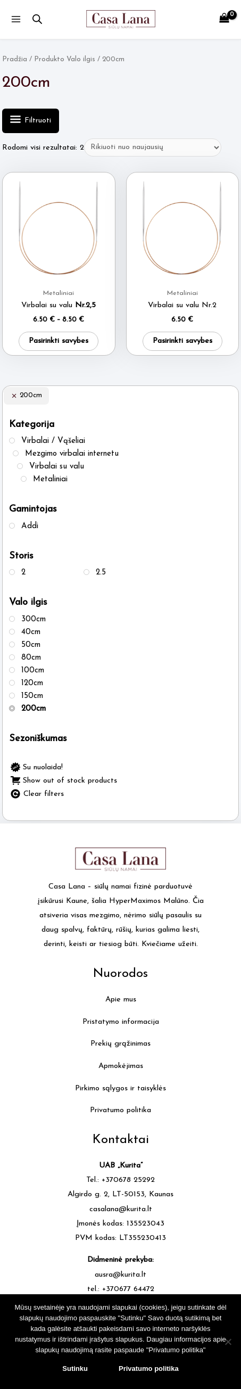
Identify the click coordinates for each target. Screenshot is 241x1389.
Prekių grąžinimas (120, 1044)
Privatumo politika (120, 1110)
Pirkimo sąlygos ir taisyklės (120, 1088)
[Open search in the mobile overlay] (37, 19)
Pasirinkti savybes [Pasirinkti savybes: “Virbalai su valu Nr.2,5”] (58, 341)
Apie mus (120, 1000)
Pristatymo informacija (120, 1022)
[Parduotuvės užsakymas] (152, 147)
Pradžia (14, 59)
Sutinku (75, 1368)
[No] (227, 1341)
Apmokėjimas (120, 1066)
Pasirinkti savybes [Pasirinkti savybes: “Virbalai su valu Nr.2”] (182, 341)
